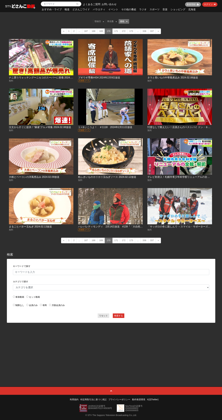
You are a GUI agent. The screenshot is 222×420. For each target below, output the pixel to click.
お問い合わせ (109, 4)
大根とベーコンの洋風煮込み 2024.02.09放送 (34, 177)
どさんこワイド (81, 9)
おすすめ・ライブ (52, 9)
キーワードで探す (21, 266)
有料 (45, 305)
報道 (66, 9)
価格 (123, 21)
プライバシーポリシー (119, 399)
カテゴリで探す (20, 281)
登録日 (99, 21)
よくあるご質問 (91, 4)
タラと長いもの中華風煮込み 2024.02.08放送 (172, 77)
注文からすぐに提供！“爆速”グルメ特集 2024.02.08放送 (40, 127)
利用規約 (74, 399)
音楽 (164, 9)
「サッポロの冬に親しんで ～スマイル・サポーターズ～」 (180, 226)
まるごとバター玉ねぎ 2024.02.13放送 (30, 226)
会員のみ (33, 305)
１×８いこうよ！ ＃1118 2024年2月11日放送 (105, 127)
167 (86, 31)
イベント (113, 9)
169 (101, 31)
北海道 (192, 9)
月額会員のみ (58, 305)
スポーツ (155, 9)
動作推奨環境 (138, 399)
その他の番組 (128, 9)
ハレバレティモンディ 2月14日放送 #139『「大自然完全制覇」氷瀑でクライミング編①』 (130, 226)
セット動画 (34, 297)
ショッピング (177, 9)
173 (131, 31)
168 (93, 31)
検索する (118, 315)
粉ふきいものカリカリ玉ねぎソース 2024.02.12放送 (107, 177)
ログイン (210, 4)
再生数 (112, 21)
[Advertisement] (111, 347)
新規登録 (193, 4)
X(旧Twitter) (153, 399)
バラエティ (99, 9)
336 (144, 31)
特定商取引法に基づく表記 (93, 399)
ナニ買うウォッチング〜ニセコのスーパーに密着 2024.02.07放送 (45, 77)
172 (123, 31)
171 (116, 31)
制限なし (19, 305)
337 (152, 31)
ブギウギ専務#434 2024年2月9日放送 (99, 77)
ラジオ (143, 9)
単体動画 (19, 297)
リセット (103, 315)
